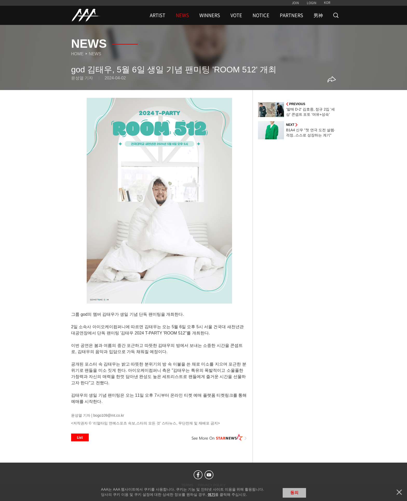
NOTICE (261, 15)
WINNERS (209, 15)
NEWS (182, 15)
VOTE (236, 15)
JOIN (295, 2)
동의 (294, 492)
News (95, 54)
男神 (318, 15)
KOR (327, 2)
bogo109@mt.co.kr (108, 415)
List (80, 437)
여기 (211, 494)
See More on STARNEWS (219, 437)
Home (77, 54)
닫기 (399, 492)
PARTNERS (291, 15)
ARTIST (157, 15)
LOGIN (311, 2)
